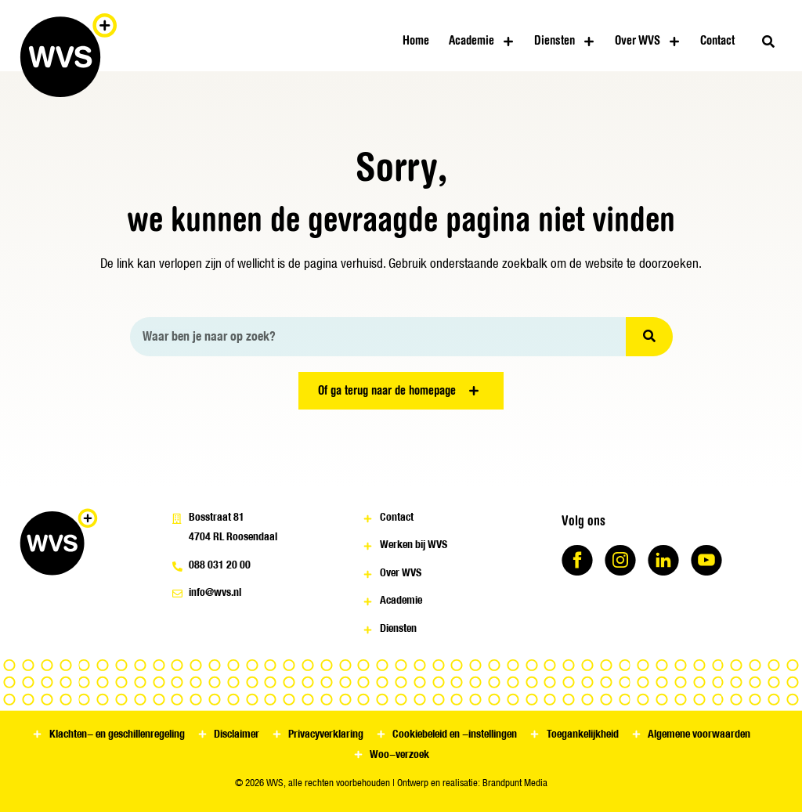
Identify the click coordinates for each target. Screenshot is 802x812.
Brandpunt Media (514, 783)
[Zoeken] (649, 336)
